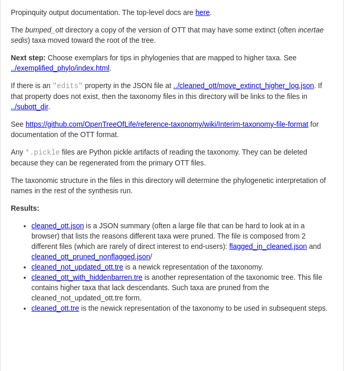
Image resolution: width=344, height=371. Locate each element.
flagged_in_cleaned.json (268, 246)
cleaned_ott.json (57, 226)
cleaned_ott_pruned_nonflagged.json (90, 256)
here (203, 12)
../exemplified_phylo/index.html (60, 68)
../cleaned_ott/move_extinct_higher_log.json (244, 85)
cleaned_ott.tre (55, 308)
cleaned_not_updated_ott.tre (77, 267)
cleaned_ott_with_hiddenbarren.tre (87, 277)
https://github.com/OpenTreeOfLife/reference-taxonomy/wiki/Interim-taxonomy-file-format (167, 124)
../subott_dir (29, 107)
